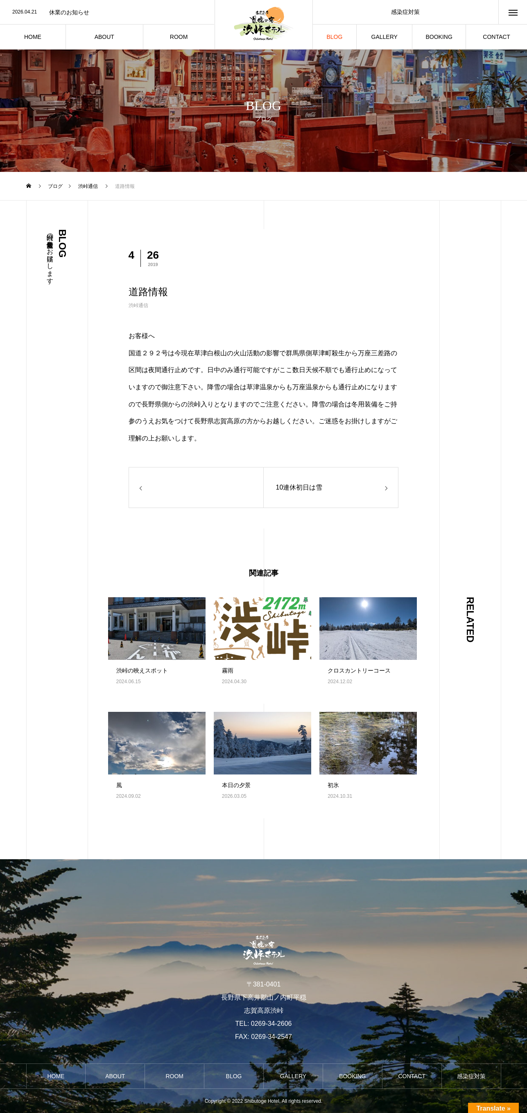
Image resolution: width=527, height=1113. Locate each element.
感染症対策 (405, 12)
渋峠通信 (138, 305)
